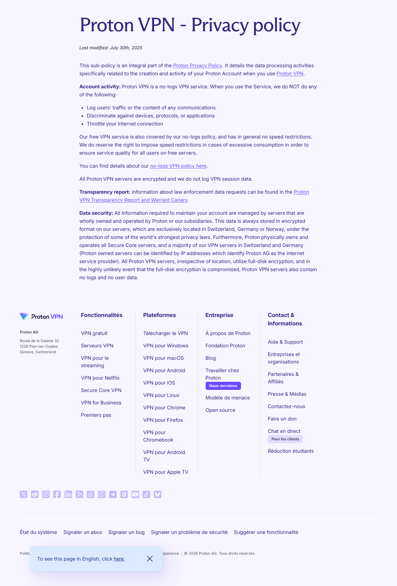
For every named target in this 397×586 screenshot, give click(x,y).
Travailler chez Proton (229, 374)
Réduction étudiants (291, 451)
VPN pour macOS (163, 358)
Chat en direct (284, 431)
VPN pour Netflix (100, 378)
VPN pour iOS (159, 383)
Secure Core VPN (101, 390)
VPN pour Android (164, 370)
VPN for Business (101, 402)
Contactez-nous (286, 406)
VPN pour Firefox (163, 420)
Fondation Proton (225, 345)
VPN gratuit (94, 333)
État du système (38, 532)
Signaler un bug (126, 532)
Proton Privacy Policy (197, 65)
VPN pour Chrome (164, 407)
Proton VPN (290, 73)
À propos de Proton (228, 333)
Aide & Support (285, 342)
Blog (211, 358)
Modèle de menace (228, 397)
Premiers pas (96, 415)
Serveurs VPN (97, 345)
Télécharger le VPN (165, 333)
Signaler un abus (82, 532)
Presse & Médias (287, 394)
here (119, 559)
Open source (220, 410)
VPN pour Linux (161, 395)
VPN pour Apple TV (166, 472)
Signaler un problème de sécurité (189, 532)
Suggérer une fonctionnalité (266, 532)
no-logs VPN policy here (178, 166)
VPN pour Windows (166, 345)
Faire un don (282, 419)
